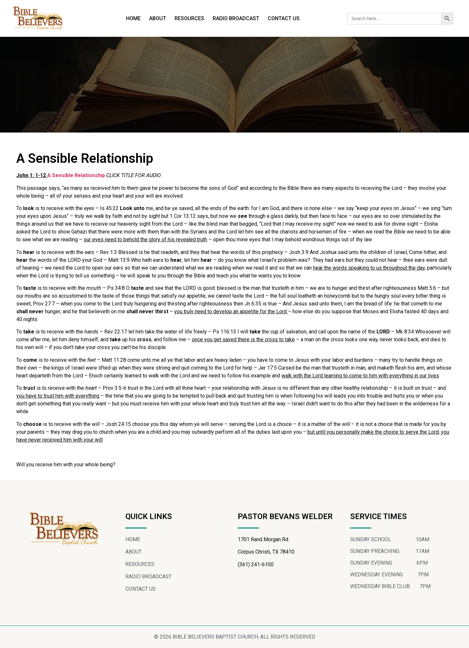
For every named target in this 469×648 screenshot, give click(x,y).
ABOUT (157, 18)
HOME (133, 18)
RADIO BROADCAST (236, 18)
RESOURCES (189, 18)
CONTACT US (284, 18)
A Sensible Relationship (76, 175)
